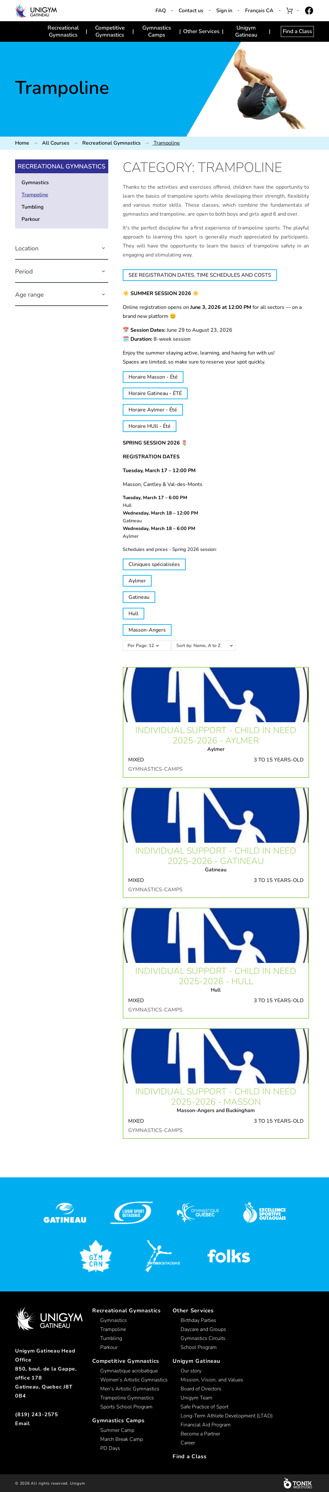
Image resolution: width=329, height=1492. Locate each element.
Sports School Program (126, 1406)
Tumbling (33, 207)
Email (22, 1423)
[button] (103, 249)
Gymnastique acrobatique (129, 1370)
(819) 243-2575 (36, 1414)
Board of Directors (201, 1388)
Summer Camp (117, 1430)
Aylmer (137, 580)
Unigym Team (196, 1397)
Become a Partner (200, 1433)
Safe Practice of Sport (204, 1406)
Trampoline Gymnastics (127, 1397)
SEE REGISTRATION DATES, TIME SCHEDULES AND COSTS (200, 275)
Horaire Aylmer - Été (153, 409)
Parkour (31, 219)
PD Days (110, 1448)
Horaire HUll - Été (150, 426)
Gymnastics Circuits (203, 1338)
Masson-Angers (147, 630)
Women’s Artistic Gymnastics (134, 1379)
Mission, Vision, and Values (212, 1379)
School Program (199, 1347)
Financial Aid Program (206, 1424)
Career (188, 1442)
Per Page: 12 (141, 646)
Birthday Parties (198, 1320)
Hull (133, 613)
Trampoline (35, 194)
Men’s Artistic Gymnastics (129, 1388)
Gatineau (139, 597)
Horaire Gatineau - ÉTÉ (155, 393)
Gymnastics (35, 182)
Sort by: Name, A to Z (207, 646)
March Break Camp (121, 1439)
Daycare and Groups (203, 1329)
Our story (191, 1370)
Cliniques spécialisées (154, 564)
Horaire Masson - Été (153, 377)
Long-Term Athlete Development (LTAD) (227, 1415)
